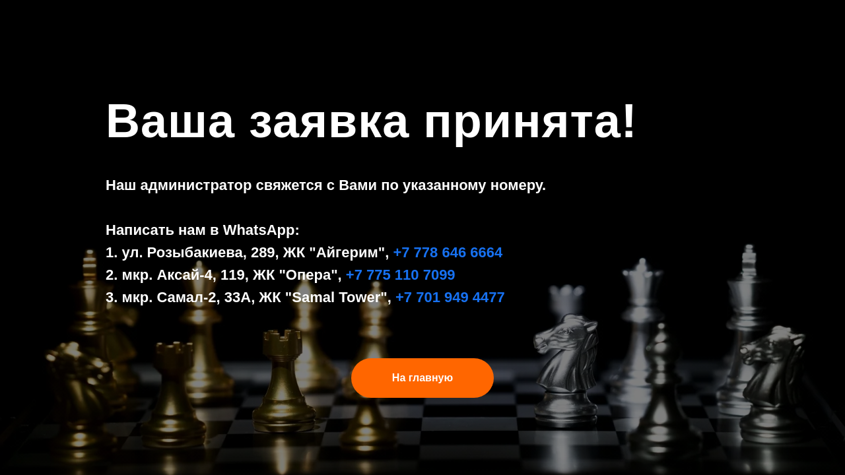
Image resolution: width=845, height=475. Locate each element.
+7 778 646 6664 (447, 252)
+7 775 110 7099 (401, 275)
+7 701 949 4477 (450, 297)
